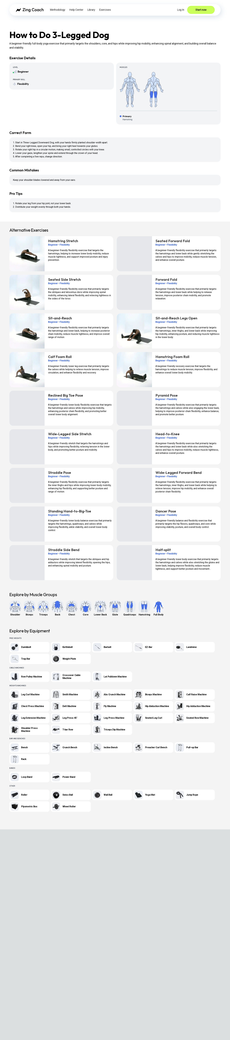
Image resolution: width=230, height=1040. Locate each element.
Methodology (57, 9)
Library (91, 9)
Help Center (76, 9)
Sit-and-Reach (60, 318)
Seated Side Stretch (64, 279)
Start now (201, 9)
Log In (180, 9)
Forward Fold (166, 279)
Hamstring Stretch (63, 241)
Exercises (105, 9)
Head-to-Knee (167, 434)
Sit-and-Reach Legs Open (176, 318)
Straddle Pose (59, 472)
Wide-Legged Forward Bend (178, 472)
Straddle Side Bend (64, 550)
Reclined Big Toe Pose (65, 395)
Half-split (163, 550)
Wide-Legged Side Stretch (69, 434)
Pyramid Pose (166, 395)
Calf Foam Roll (60, 357)
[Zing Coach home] (29, 10)
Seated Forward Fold (172, 241)
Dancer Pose (165, 511)
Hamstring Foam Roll (172, 357)
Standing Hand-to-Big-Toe (69, 511)
